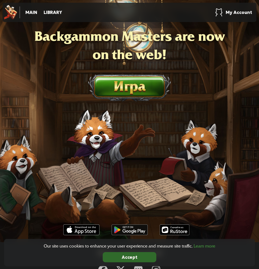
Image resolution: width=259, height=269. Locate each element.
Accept (129, 257)
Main (31, 12)
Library (53, 12)
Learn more (204, 246)
